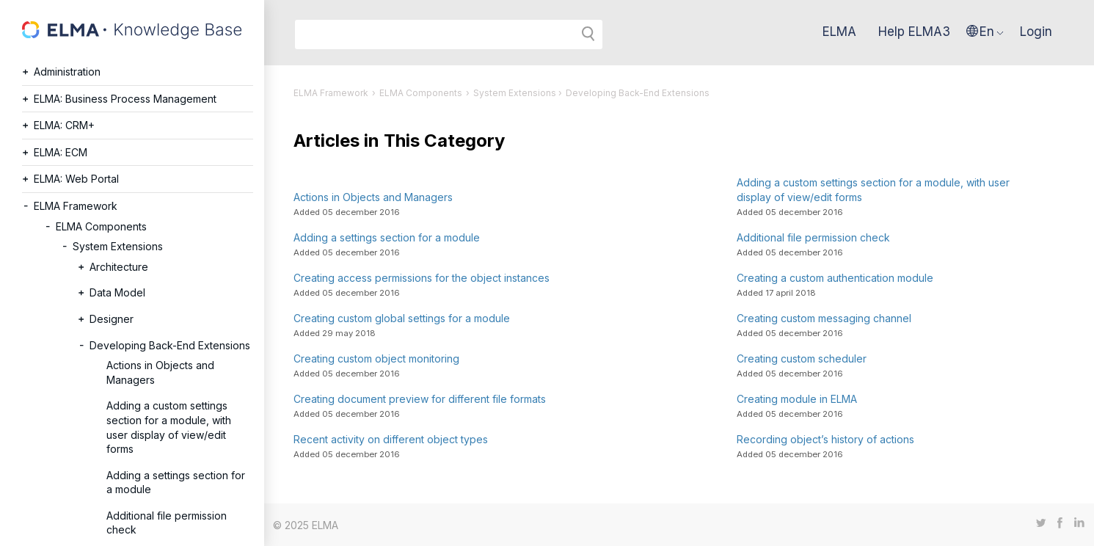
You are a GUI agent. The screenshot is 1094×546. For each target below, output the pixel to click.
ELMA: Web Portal (76, 178)
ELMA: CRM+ (64, 125)
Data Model (117, 292)
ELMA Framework (75, 206)
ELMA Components (101, 226)
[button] (985, 31)
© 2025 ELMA (305, 525)
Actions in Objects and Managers (160, 372)
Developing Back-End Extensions (170, 345)
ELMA (839, 31)
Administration (67, 71)
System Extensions (118, 246)
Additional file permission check (166, 522)
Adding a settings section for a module (175, 482)
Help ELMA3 (914, 31)
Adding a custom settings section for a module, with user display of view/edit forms (168, 427)
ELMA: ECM (60, 152)
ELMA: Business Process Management (125, 98)
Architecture (119, 267)
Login (1036, 31)
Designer (112, 319)
